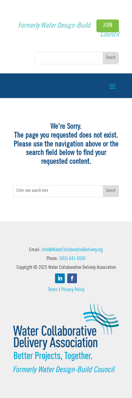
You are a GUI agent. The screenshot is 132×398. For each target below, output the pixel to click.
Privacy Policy (72, 289)
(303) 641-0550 (72, 258)
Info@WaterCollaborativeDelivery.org (72, 250)
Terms (53, 289)
